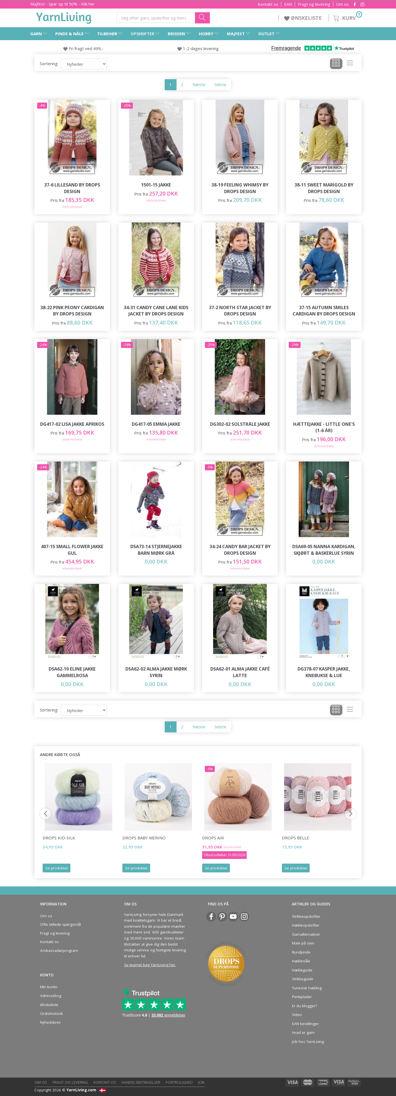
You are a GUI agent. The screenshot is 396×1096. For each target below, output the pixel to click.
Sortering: (49, 63)
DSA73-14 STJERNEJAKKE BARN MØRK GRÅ (156, 549)
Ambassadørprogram (59, 950)
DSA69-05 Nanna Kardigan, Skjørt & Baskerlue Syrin (324, 549)
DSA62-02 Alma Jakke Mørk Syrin (156, 672)
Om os (342, 4)
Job (201, 1082)
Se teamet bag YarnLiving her (149, 964)
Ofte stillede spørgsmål (60, 924)
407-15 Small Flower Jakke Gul (72, 549)
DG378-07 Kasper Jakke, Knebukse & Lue (324, 672)
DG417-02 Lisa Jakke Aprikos (72, 424)
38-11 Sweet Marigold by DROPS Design (324, 188)
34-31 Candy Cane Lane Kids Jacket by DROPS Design (156, 310)
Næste (199, 84)
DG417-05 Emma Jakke (156, 424)
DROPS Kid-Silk (59, 837)
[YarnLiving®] (64, 17)
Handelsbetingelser (141, 1082)
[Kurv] (347, 17)
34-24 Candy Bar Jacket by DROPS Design (240, 549)
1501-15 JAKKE (156, 185)
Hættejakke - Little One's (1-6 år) (324, 427)
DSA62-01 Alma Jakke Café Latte (240, 672)
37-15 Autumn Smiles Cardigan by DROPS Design (324, 310)
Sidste (220, 84)
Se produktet (56, 868)
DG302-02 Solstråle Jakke (240, 424)
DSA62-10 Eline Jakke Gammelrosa (72, 672)
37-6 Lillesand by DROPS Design (72, 188)
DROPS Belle (295, 837)
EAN (288, 4)
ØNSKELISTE (303, 18)
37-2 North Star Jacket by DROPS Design (240, 310)
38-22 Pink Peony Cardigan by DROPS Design (72, 310)
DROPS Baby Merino (144, 837)
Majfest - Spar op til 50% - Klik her (62, 4)
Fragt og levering (314, 4)
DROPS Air (213, 837)
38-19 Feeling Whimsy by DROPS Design (239, 188)
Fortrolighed (179, 1082)
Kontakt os (268, 4)
